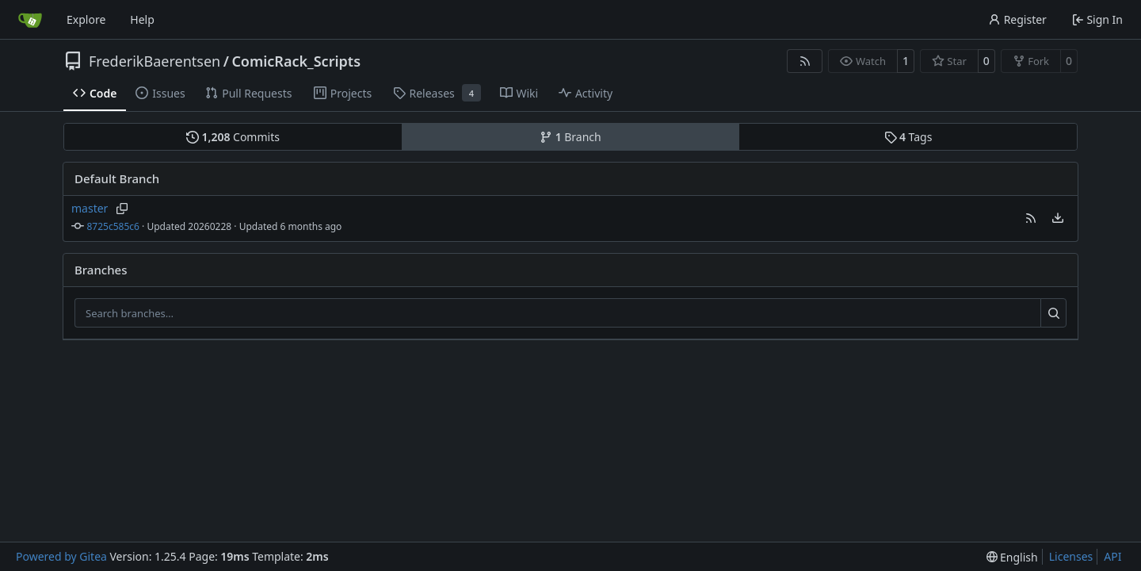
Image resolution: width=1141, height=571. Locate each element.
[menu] (1058, 218)
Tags (908, 136)
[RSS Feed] (805, 61)
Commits (233, 136)
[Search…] (1053, 313)
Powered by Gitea (61, 556)
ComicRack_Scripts (296, 61)
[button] (1031, 218)
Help (142, 19)
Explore (86, 19)
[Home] (30, 20)
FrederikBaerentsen (154, 61)
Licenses (1071, 556)
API (1112, 556)
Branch (570, 136)
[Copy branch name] (121, 208)
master (89, 208)
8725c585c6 (113, 226)
